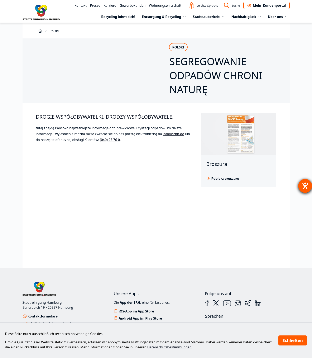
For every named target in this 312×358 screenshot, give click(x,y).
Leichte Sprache (203, 5)
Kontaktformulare (43, 316)
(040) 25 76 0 (110, 175)
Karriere (110, 5)
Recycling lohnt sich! (118, 16)
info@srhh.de (173, 169)
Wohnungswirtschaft (165, 5)
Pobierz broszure (225, 214)
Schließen (293, 340)
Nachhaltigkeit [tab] (246, 16)
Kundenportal (266, 5)
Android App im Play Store (140, 318)
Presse (95, 5)
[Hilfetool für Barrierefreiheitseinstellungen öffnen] (305, 186)
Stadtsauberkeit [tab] (209, 16)
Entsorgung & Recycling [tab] (164, 16)
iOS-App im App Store (136, 311)
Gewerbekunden (133, 5)
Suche (231, 5)
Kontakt (80, 5)
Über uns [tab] (278, 16)
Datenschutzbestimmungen (169, 347)
